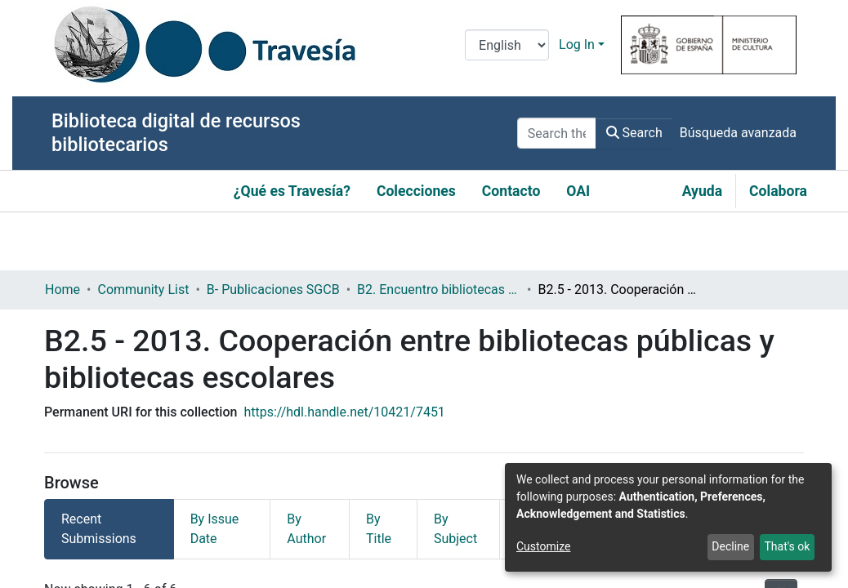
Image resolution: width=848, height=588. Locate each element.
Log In (577, 44)
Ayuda (702, 191)
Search (634, 132)
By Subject (455, 528)
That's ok (787, 546)
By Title (378, 528)
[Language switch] (507, 44)
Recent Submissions (98, 528)
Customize (543, 546)
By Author (306, 528)
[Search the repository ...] (556, 133)
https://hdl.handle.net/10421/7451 (343, 412)
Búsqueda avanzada (738, 132)
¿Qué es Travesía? (292, 191)
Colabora (778, 191)
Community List (143, 289)
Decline (730, 546)
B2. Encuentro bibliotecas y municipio (438, 289)
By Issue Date (214, 528)
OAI (578, 191)
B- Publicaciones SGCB (273, 289)
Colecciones (416, 191)
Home (62, 289)
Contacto (511, 191)
